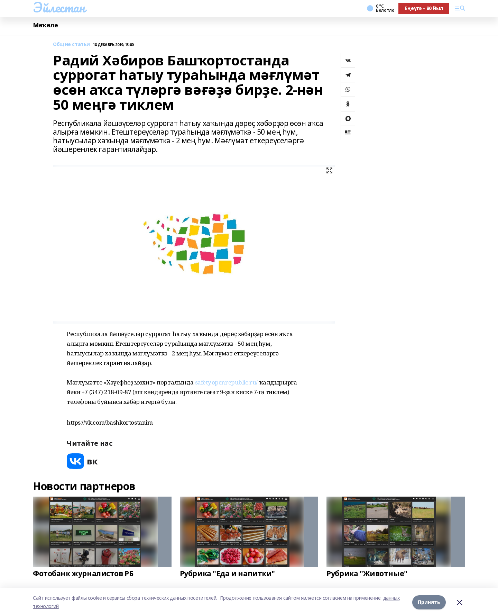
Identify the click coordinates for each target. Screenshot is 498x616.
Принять (429, 602)
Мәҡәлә (45, 25)
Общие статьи (71, 44)
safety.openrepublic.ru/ (226, 382)
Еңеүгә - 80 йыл (424, 8)
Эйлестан (59, 7)
